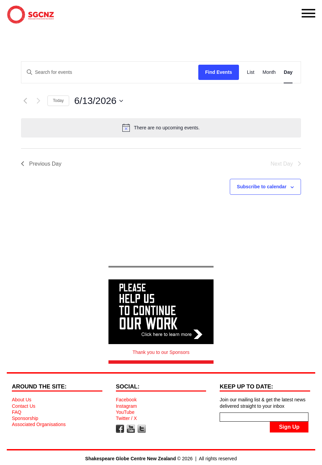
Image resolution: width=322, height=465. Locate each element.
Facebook (126, 399)
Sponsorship (25, 418)
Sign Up (289, 427)
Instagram (126, 406)
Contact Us (23, 406)
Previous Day (41, 164)
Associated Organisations (39, 424)
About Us (22, 399)
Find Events (218, 72)
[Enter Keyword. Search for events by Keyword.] (109, 72)
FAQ (16, 412)
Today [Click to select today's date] (58, 100)
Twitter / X (126, 418)
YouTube (125, 412)
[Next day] (38, 101)
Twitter (142, 429)
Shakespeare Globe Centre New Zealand (32, 16)
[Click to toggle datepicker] (98, 101)
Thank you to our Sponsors (161, 352)
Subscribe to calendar (261, 186)
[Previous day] (25, 101)
